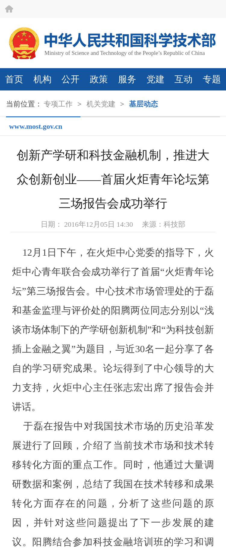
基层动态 (143, 104)
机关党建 (100, 104)
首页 (14, 79)
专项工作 (58, 104)
